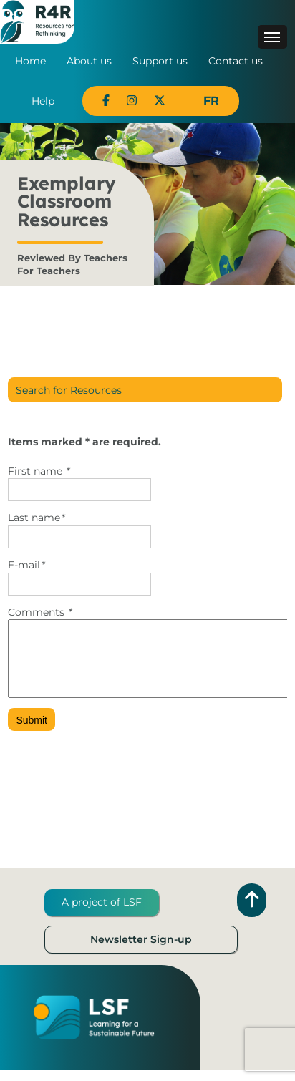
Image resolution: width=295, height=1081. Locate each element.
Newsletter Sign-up (141, 950)
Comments (39, 612)
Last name (36, 517)
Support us (160, 60)
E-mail (26, 564)
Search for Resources (69, 390)
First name (38, 471)
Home (30, 60)
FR (211, 100)
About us (89, 60)
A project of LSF (102, 912)
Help (43, 100)
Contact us (235, 60)
